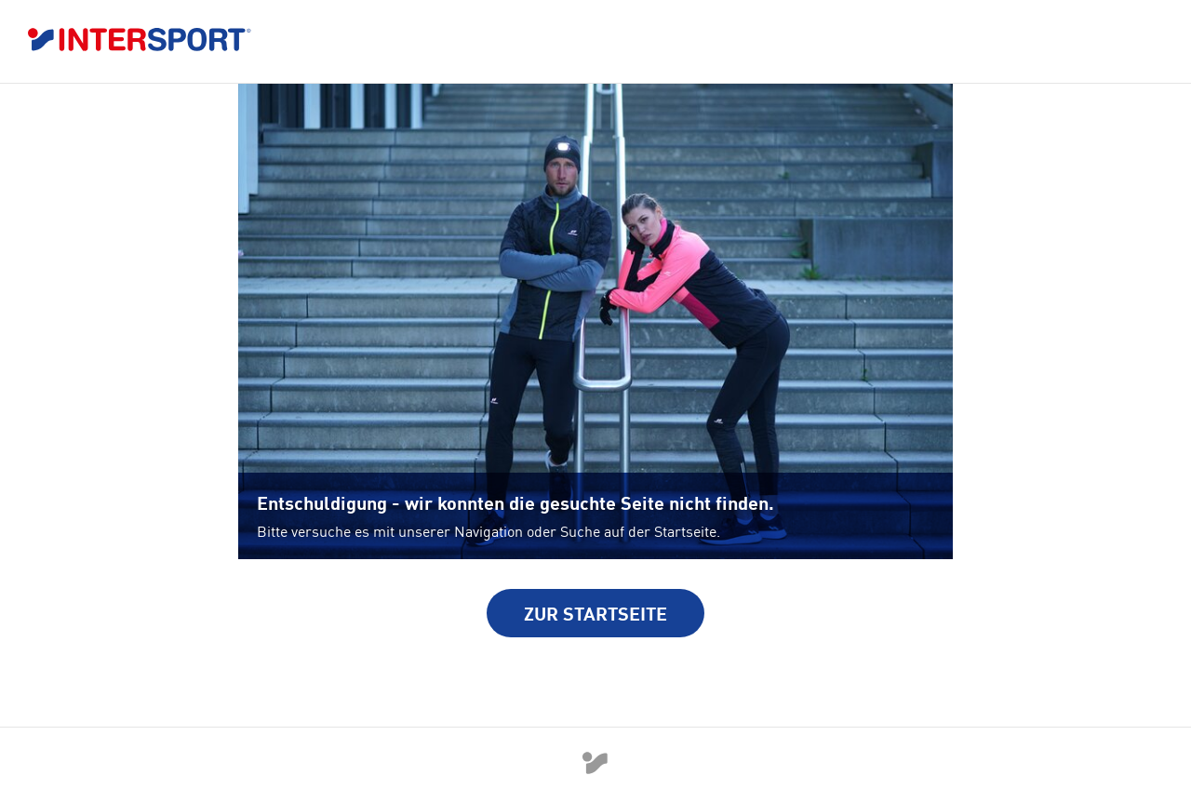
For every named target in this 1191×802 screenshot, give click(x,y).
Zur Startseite (595, 613)
